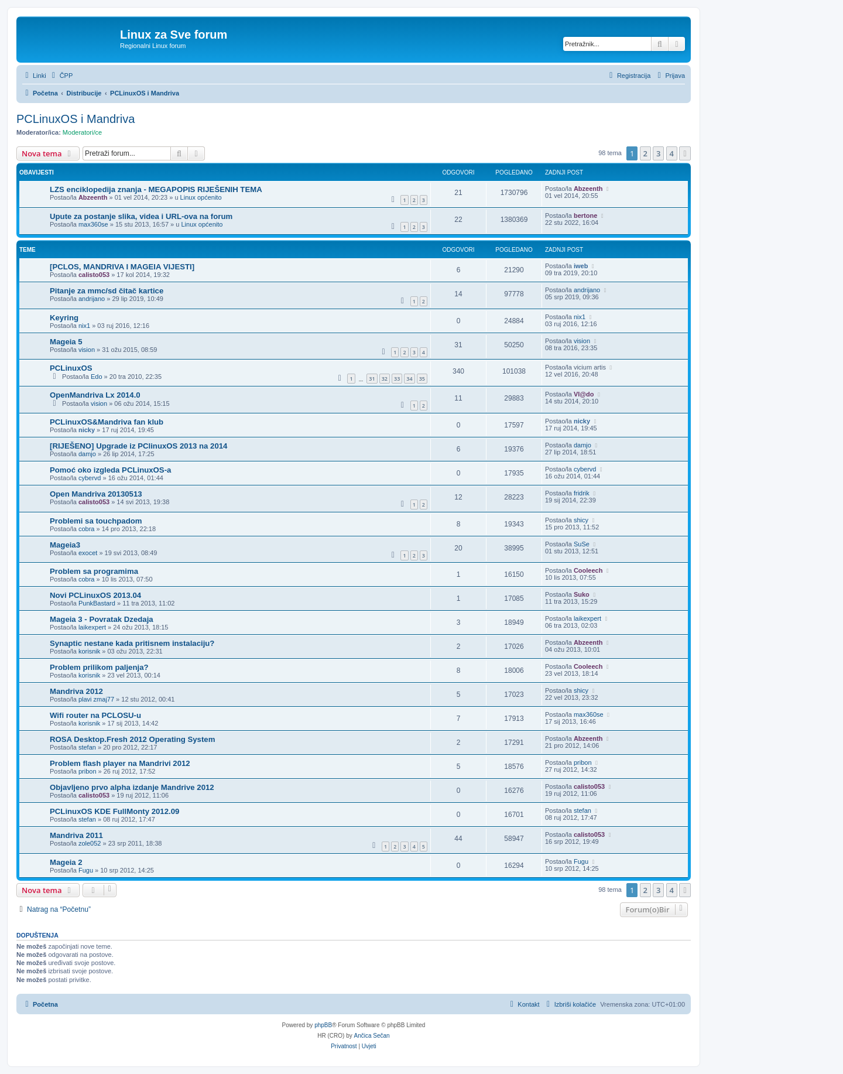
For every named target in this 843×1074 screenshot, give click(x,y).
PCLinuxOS (71, 368)
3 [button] (658, 153)
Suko (582, 594)
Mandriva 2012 (76, 691)
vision (86, 349)
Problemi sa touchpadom (96, 521)
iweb (581, 265)
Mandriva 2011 (76, 835)
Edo (96, 376)
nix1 (84, 325)
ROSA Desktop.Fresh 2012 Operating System (132, 739)
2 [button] (645, 153)
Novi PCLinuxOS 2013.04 (95, 595)
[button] (685, 153)
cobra (86, 528)
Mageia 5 (66, 341)
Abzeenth (93, 197)
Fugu (85, 870)
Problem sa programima (94, 571)
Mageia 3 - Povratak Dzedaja (101, 619)
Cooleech (588, 570)
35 (422, 378)
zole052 (89, 843)
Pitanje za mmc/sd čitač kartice (106, 290)
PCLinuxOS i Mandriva (75, 118)
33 (397, 378)
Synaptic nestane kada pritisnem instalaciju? (132, 643)
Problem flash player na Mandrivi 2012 (120, 763)
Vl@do (584, 394)
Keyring (64, 317)
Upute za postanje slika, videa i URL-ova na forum (141, 216)
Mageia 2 (66, 862)
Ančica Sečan (372, 1035)
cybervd (89, 477)
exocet (87, 552)
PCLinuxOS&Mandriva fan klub (106, 422)
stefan (87, 747)
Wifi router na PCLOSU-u (95, 715)
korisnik (89, 651)
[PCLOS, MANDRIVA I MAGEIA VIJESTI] (122, 266)
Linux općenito (201, 197)
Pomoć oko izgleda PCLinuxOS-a (110, 470)
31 (372, 378)
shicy (581, 520)
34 (409, 378)
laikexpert (92, 627)
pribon (87, 771)
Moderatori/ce (82, 132)
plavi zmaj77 (96, 699)
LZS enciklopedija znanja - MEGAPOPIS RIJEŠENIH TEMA (156, 189)
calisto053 (93, 274)
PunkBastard (96, 603)
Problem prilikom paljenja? (99, 667)
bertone (585, 215)
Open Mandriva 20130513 (96, 494)
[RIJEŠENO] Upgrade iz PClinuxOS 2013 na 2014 (138, 446)
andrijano (91, 298)
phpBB (323, 1025)
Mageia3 (65, 545)
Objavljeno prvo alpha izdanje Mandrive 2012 (132, 787)
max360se (93, 224)
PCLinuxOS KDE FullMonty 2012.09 (114, 811)
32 (385, 378)
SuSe (582, 544)
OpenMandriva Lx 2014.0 (95, 395)
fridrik (582, 493)
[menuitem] (61, 76)
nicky (86, 429)
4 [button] (672, 153)
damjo (87, 453)
